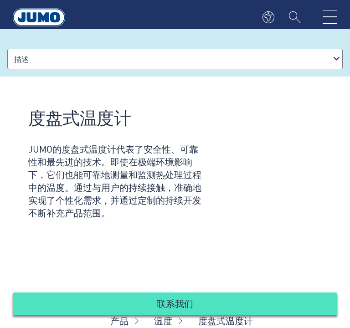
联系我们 (175, 303)
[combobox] (175, 59)
